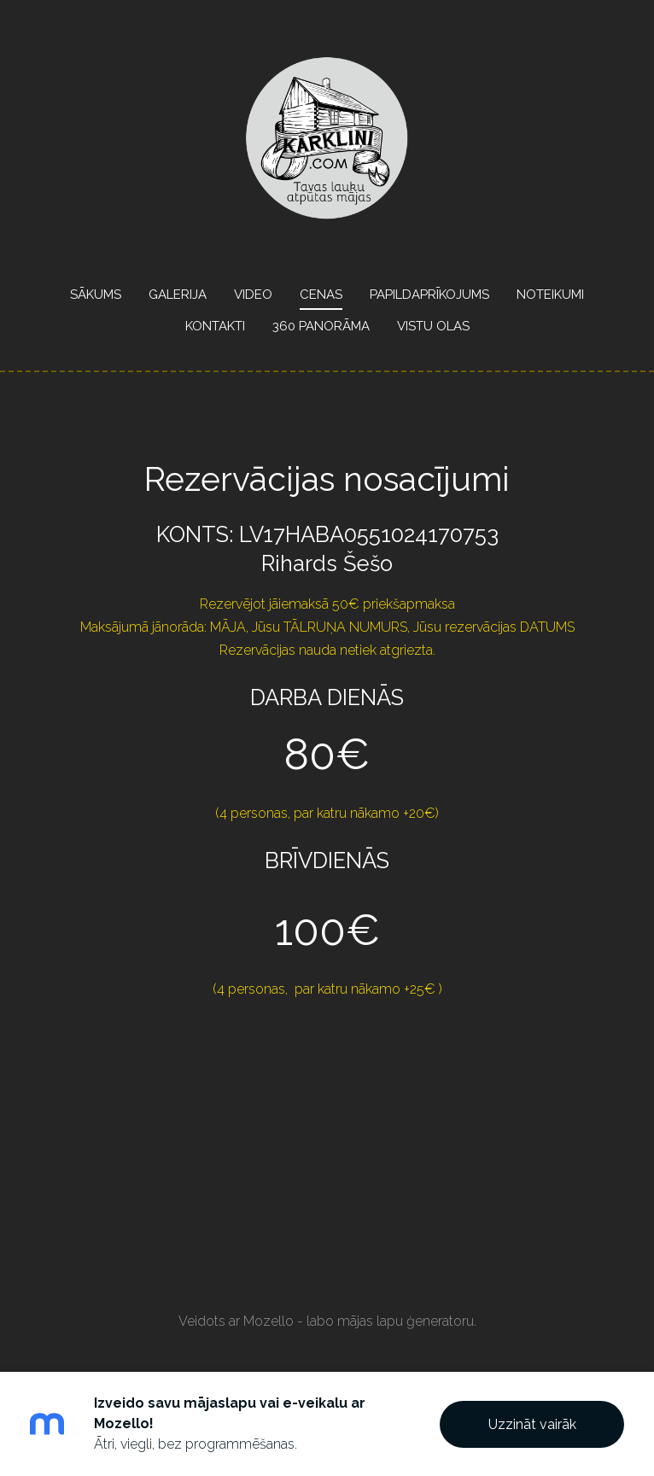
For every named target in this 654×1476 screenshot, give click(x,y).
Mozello (268, 1321)
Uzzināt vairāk (532, 1424)
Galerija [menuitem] (178, 294)
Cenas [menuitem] (321, 294)
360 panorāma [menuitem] (321, 326)
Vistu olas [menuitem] (433, 326)
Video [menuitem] (253, 294)
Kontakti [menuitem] (215, 326)
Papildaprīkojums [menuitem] (429, 294)
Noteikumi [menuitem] (550, 294)
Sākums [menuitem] (95, 294)
